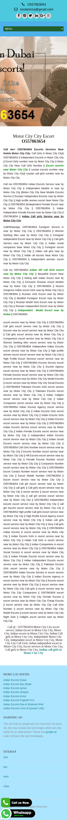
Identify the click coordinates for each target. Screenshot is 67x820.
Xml (5, 757)
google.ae (51, 731)
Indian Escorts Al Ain (14, 696)
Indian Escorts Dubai (14, 680)
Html (6, 776)
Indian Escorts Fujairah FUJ (18, 700)
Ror (5, 767)
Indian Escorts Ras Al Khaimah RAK (23, 704)
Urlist (6, 786)
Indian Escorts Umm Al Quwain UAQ (23, 708)
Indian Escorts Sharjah (16, 692)
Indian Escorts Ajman (15, 688)
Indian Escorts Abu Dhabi (17, 684)
